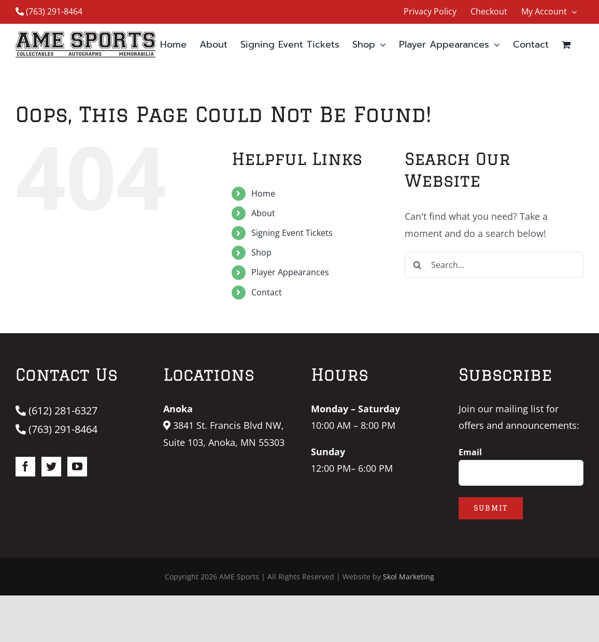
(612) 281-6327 (56, 410)
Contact (266, 292)
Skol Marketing (408, 576)
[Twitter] (51, 466)
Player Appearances (290, 272)
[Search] (418, 265)
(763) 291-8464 (49, 11)
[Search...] (494, 265)
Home (263, 193)
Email (470, 452)
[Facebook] (25, 466)
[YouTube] (77, 466)
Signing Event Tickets (292, 232)
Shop (261, 252)
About (263, 213)
